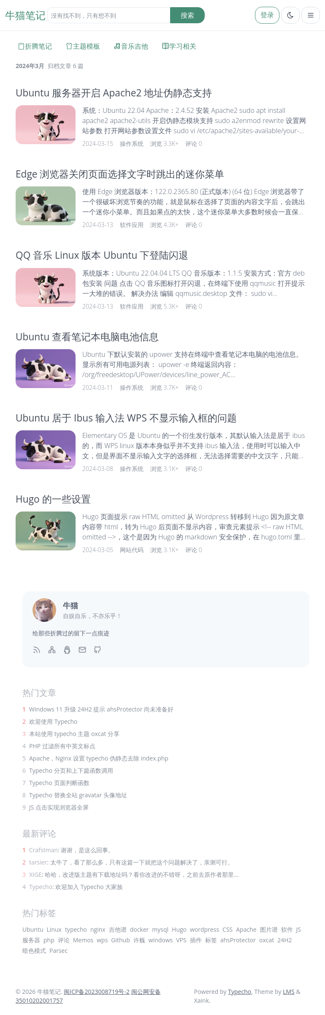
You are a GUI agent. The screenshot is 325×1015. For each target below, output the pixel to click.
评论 (64, 940)
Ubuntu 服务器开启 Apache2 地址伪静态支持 (114, 92)
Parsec (58, 951)
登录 (267, 14)
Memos (83, 940)
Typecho (239, 992)
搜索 (187, 15)
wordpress (204, 929)
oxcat (266, 940)
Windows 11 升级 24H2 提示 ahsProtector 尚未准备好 (101, 709)
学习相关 (179, 46)
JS (298, 929)
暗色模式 (34, 951)
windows (161, 940)
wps (102, 940)
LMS (289, 992)
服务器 (31, 940)
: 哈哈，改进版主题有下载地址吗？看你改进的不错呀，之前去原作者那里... (133, 874)
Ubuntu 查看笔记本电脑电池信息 (87, 336)
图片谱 (269, 929)
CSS (227, 929)
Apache (246, 929)
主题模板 (82, 46)
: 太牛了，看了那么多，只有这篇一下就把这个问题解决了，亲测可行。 (131, 862)
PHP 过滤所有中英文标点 (62, 746)
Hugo (179, 929)
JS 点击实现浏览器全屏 (59, 807)
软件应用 (132, 225)
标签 (211, 940)
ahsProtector (238, 940)
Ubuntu (32, 929)
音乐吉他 (131, 46)
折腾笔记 (34, 46)
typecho (76, 929)
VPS (181, 940)
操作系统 (132, 144)
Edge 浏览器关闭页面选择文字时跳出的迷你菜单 (120, 174)
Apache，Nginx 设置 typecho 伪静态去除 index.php (98, 758)
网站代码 (132, 550)
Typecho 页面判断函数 (59, 783)
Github (120, 940)
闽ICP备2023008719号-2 (97, 992)
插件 (196, 940)
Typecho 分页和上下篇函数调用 (71, 770)
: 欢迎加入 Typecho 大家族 (76, 887)
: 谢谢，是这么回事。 (71, 850)
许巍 (139, 940)
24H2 (284, 940)
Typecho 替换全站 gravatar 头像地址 (78, 795)
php (48, 940)
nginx (98, 929)
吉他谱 (118, 929)
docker (139, 929)
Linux (54, 929)
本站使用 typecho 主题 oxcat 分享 (74, 734)
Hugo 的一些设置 (53, 499)
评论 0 (193, 144)
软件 (287, 929)
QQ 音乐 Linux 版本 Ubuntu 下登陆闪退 (102, 255)
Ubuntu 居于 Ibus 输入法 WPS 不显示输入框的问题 (126, 417)
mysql (160, 929)
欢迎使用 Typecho (53, 721)
